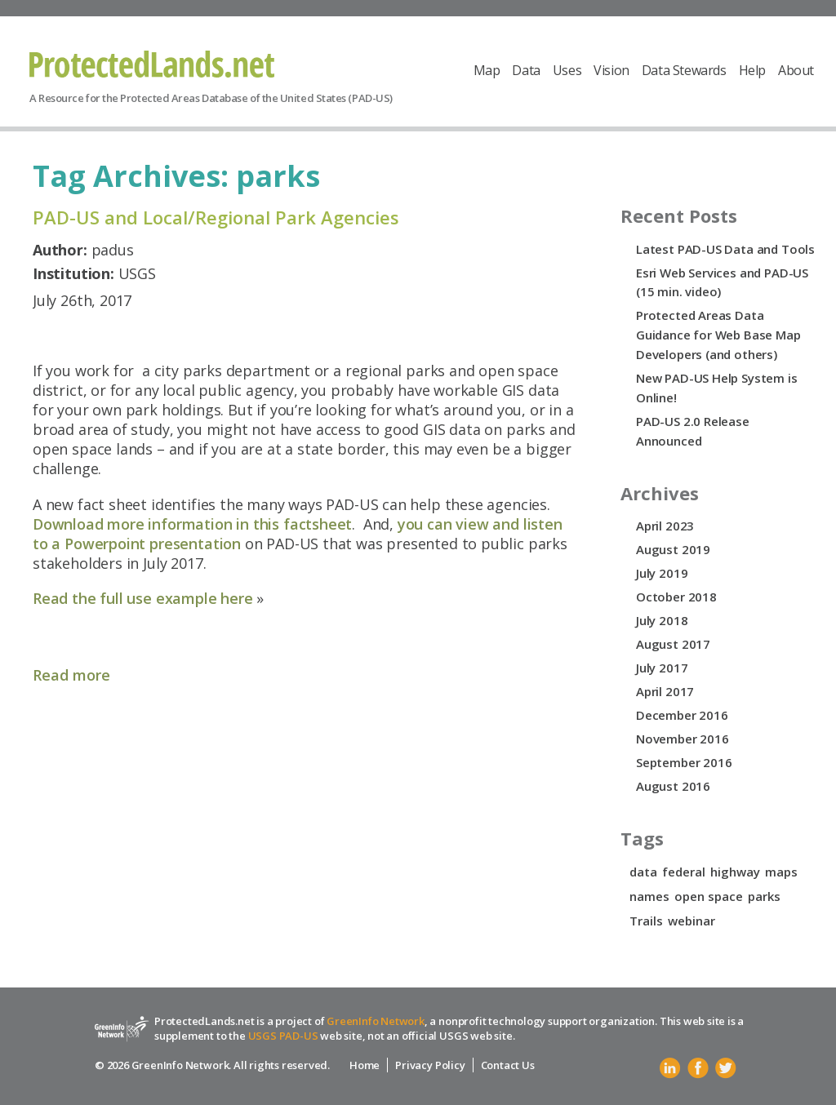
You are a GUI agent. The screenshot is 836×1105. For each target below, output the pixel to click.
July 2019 (661, 573)
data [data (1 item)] (643, 871)
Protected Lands (151, 64)
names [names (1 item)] (649, 896)
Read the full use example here (143, 598)
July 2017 (661, 667)
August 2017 (673, 644)
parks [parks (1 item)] (764, 896)
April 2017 (665, 691)
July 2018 (661, 620)
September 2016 (684, 762)
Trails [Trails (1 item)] (646, 920)
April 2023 (665, 525)
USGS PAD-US (283, 1035)
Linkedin (670, 1068)
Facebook (698, 1068)
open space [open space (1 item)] (708, 896)
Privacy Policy (430, 1065)
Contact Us (508, 1065)
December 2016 (682, 715)
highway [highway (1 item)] (735, 871)
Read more (71, 675)
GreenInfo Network (376, 1021)
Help (752, 70)
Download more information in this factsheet (192, 524)
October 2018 (676, 596)
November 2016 (682, 738)
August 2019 (673, 549)
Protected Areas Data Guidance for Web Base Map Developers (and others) (718, 334)
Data (526, 70)
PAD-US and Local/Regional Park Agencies (216, 217)
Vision (611, 70)
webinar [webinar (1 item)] (691, 920)
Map (487, 70)
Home (364, 1065)
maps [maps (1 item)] (781, 871)
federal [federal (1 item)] (683, 871)
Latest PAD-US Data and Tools (725, 249)
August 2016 (673, 786)
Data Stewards (684, 70)
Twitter (725, 1068)
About (796, 70)
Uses (567, 70)
